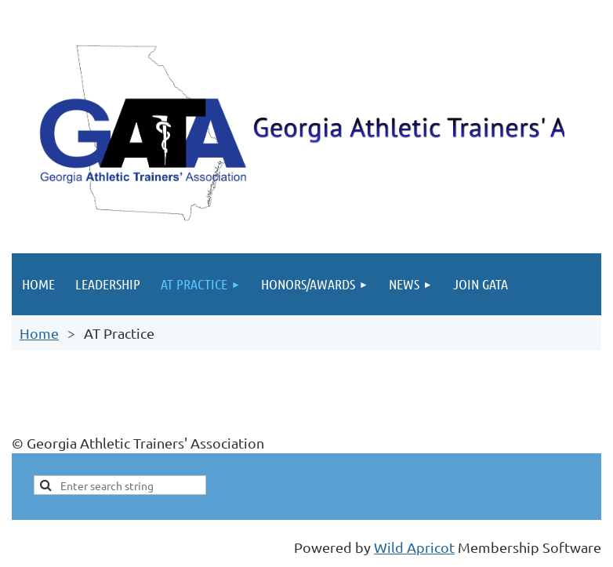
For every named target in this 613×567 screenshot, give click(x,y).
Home (39, 333)
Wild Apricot (414, 547)
